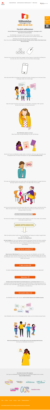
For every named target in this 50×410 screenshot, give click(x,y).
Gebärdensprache (27, 2)
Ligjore (19, 400)
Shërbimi (6, 400)
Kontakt (10, 400)
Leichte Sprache (19, 2)
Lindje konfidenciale (12, 2)
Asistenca (15, 400)
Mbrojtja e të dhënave (25, 400)
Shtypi (2, 400)
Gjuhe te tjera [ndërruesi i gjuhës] (35, 2)
